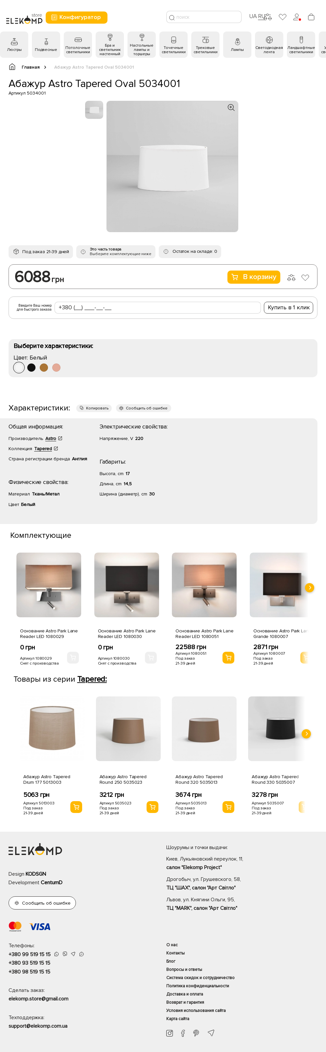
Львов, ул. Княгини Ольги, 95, (241, 904)
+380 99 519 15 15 (30, 954)
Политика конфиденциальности (197, 986)
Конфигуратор (76, 17)
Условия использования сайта (196, 1010)
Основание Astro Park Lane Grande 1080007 (282, 633)
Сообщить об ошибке (147, 408)
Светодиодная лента (269, 50)
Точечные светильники (174, 50)
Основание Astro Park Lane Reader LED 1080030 (127, 633)
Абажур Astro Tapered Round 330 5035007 (275, 779)
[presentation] (309, 587)
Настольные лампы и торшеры (141, 49)
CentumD (51, 882)
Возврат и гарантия (185, 1002)
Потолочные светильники (77, 50)
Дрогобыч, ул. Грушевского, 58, (241, 884)
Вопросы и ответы (184, 969)
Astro (50, 438)
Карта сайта (177, 1018)
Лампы (237, 49)
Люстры (14, 49)
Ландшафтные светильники (301, 50)
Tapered (43, 448)
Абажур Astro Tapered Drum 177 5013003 (46, 779)
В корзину (253, 277)
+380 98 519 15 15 (29, 972)
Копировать (97, 408)
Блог (170, 961)
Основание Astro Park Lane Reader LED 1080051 (204, 633)
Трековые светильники (206, 50)
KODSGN (36, 874)
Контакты (175, 953)
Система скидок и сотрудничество (200, 977)
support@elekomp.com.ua (38, 1026)
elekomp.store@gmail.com (38, 999)
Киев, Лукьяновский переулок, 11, (241, 864)
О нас (172, 945)
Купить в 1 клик (289, 307)
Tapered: (92, 679)
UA (253, 16)
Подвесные (46, 49)
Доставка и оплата (184, 994)
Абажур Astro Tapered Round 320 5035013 (198, 779)
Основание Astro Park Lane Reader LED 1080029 (49, 633)
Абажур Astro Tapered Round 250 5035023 (123, 779)
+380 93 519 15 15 (29, 963)
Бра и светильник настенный (110, 49)
